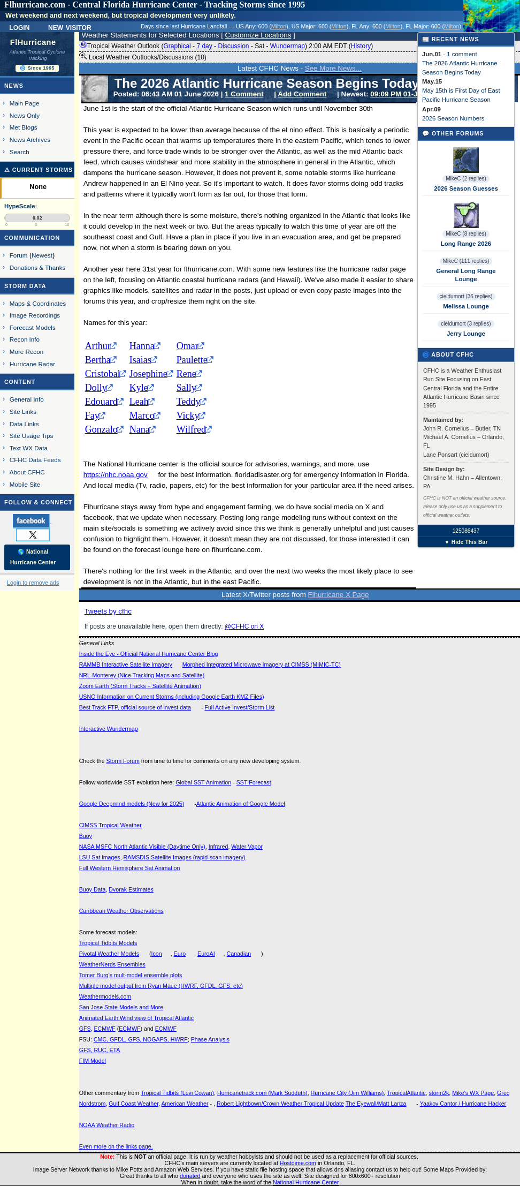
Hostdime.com (298, 1163)
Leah (139, 401)
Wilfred (191, 429)
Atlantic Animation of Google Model (240, 803)
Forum (19, 255)
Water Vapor (247, 846)
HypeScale (19, 206)
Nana (139, 429)
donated (190, 1176)
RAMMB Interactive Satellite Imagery (125, 664)
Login (19, 26)
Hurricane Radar (32, 363)
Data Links (24, 423)
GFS (85, 1028)
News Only (25, 115)
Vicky (188, 415)
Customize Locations (258, 35)
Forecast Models (33, 327)
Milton (278, 26)
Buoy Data (92, 889)
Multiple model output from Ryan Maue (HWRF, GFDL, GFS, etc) (161, 986)
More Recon (26, 351)
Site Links (23, 411)
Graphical (176, 46)
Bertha (98, 359)
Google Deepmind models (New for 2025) (132, 803)
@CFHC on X (244, 626)
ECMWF (104, 1028)
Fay (92, 415)
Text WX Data (29, 447)
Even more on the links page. (116, 1146)
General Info (27, 399)
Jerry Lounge (466, 333)
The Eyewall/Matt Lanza (376, 1103)
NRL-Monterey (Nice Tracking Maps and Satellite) (142, 675)
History (361, 46)
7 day (204, 46)
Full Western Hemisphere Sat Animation (129, 868)
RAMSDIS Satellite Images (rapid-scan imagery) (185, 857)
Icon (156, 953)
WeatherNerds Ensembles (112, 964)
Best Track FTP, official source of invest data (135, 707)
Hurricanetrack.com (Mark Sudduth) (262, 1093)
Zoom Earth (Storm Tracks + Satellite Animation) (140, 686)
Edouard (101, 401)
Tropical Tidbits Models (108, 943)
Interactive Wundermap (108, 729)
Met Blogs (23, 127)
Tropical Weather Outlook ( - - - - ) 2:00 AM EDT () (226, 46)
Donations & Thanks (38, 267)
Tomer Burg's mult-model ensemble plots (130, 975)
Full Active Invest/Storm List (239, 707)
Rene (186, 373)
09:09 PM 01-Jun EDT (406, 94)
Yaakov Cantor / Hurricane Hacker (463, 1103)
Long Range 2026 (466, 243)
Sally (186, 387)
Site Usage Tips (31, 435)
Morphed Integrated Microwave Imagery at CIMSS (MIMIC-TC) (261, 664)
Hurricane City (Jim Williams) (347, 1093)
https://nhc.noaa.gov (115, 475)
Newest (42, 255)
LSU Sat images (99, 857)
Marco (142, 415)
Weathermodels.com (105, 996)
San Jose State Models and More (121, 1007)
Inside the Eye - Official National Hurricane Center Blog (148, 654)
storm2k (439, 1093)
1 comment (462, 54)
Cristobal (102, 373)
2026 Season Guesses (466, 188)
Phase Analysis (210, 1039)
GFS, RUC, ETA (99, 1050)
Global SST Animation (203, 782)
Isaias (140, 359)
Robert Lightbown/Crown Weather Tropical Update (280, 1103)
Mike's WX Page (473, 1093)
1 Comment (244, 94)
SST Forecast (253, 782)
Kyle (138, 387)
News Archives (30, 139)
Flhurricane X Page (338, 595)
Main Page (25, 103)
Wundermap (287, 46)
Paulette (192, 359)
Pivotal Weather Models (109, 953)
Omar (187, 346)
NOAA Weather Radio (106, 1125)
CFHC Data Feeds (35, 459)
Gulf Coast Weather (133, 1103)
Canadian (239, 953)
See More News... (333, 68)
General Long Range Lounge (465, 275)
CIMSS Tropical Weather (110, 825)
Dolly (96, 387)
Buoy (85, 836)
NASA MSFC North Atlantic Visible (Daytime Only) (142, 846)
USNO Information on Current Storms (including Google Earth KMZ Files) (171, 696)
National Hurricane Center (306, 1182)
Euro (180, 953)
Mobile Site (25, 484)
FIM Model (92, 1060)
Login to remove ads (33, 582)
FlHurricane (33, 42)
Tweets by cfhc (108, 611)
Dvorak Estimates (131, 889)
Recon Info (25, 339)
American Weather (184, 1103)
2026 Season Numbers (453, 118)
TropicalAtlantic (406, 1093)
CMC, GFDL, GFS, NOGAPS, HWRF (141, 1039)
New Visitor (69, 26)
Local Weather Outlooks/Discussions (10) (143, 56)
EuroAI (206, 953)
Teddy (189, 401)
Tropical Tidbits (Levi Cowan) (177, 1093)
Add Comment (302, 94)
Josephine (148, 373)
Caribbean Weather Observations (121, 911)
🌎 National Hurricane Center (33, 557)
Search (19, 151)
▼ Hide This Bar (465, 542)
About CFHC (27, 472)
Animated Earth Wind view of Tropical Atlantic (136, 1018)
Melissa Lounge (465, 306)
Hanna (142, 346)
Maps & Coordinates (38, 303)
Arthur (98, 346)
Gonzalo (101, 429)
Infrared (218, 846)
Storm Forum (123, 761)
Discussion (233, 46)
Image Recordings (35, 315)
